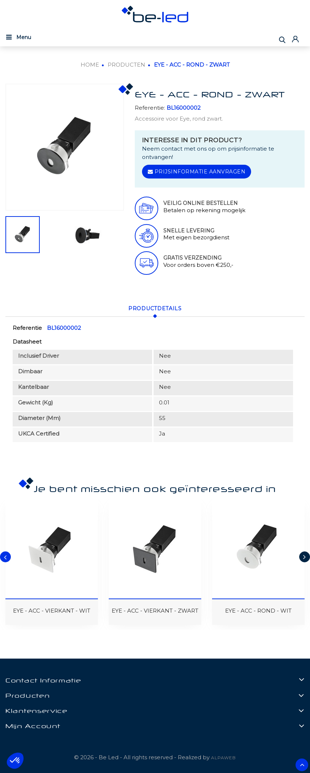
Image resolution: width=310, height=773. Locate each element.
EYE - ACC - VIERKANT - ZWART (155, 610)
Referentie (27, 327)
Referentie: (150, 107)
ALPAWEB (223, 757)
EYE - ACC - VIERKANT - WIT (51, 610)
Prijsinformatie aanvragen (197, 171)
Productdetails (155, 308)
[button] (15, 760)
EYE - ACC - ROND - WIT (258, 610)
